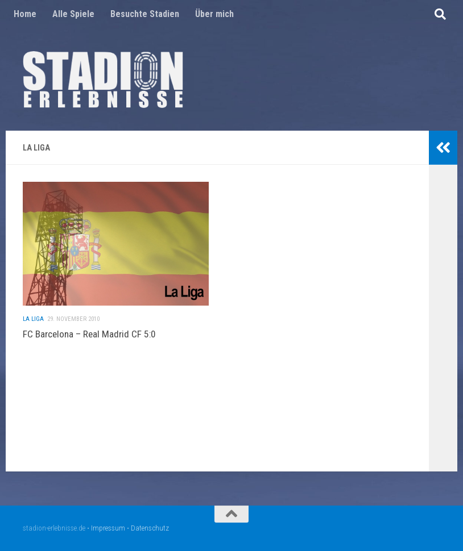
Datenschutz (150, 528)
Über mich (214, 14)
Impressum (108, 528)
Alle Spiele (73, 14)
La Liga (33, 323)
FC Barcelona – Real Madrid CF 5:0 (89, 338)
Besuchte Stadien (144, 14)
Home (25, 14)
